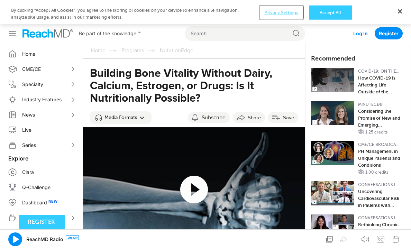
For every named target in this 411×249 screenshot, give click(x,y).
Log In (360, 9)
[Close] (400, 237)
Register (389, 9)
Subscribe (214, 93)
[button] (121, 93)
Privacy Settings (281, 238)
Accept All (330, 238)
